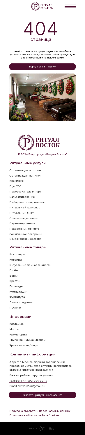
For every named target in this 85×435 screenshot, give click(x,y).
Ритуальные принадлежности (30, 265)
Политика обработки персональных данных (39, 411)
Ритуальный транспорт (25, 207)
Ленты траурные (21, 302)
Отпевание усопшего (24, 218)
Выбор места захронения (27, 202)
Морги (14, 329)
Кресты (14, 281)
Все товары (17, 254)
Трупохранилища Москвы (27, 340)
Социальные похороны (25, 234)
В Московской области (25, 239)
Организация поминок (25, 175)
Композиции (18, 291)
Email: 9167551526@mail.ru (27, 386)
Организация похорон (25, 170)
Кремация (16, 181)
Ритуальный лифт (21, 212)
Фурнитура (17, 297)
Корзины (15, 259)
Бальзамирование (22, 197)
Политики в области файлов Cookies (34, 415)
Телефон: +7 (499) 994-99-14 (28, 380)
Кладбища (16, 324)
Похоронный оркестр (24, 228)
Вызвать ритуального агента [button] (42, 395)
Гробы (13, 270)
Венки (13, 275)
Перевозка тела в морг (25, 191)
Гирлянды (16, 286)
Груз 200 (15, 186)
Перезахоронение (22, 223)
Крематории (18, 334)
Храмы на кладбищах (24, 345)
